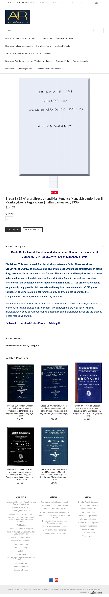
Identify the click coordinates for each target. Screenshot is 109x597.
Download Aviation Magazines (18, 68)
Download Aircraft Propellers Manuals (53, 46)
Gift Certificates (45, 3)
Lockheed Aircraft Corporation (88, 523)
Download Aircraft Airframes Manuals (21, 38)
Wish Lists (56, 3)
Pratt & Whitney (88, 529)
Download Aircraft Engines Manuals (57, 38)
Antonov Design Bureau (88, 516)
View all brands (88, 536)
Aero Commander (88, 533)
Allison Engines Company (88, 505)
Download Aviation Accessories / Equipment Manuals (28, 61)
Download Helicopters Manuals (19, 46)
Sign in (64, 3)
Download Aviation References (48, 68)
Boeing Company (88, 512)
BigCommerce (97, 592)
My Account (34, 3)
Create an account (75, 3)
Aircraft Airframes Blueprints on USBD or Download (28, 53)
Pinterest (56, 580)
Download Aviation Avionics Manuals (72, 61)
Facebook (51, 580)
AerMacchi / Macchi (88, 509)
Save (55, 192)
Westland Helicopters (88, 519)
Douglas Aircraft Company (88, 502)
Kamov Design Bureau (88, 526)
